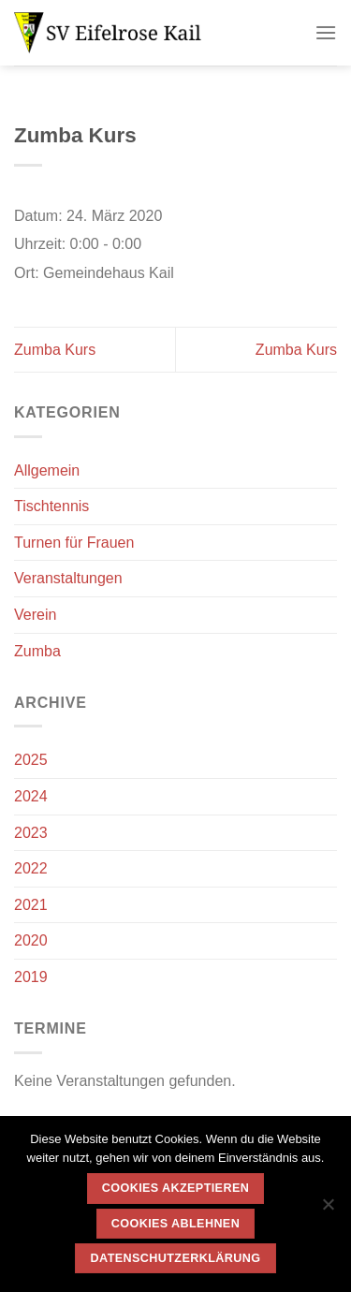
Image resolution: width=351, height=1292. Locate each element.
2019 (31, 977)
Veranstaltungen (68, 578)
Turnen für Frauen (74, 543)
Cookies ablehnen (175, 1223)
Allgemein (47, 470)
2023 (31, 833)
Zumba (37, 651)
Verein (35, 615)
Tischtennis (51, 506)
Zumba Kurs (54, 350)
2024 (31, 796)
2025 (31, 760)
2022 (31, 868)
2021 (31, 905)
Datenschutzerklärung (176, 1258)
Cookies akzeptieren (175, 1188)
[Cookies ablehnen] (327, 1210)
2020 (31, 940)
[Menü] (325, 32)
